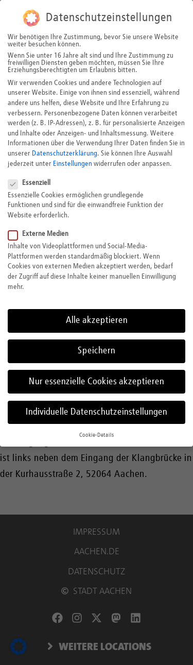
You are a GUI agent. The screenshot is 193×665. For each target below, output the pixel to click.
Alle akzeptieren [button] (97, 319)
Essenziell (32, 181)
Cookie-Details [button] (96, 434)
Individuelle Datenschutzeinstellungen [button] (96, 411)
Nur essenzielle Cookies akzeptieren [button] (96, 380)
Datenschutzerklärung (64, 152)
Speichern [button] (96, 349)
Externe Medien (41, 232)
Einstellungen (72, 162)
